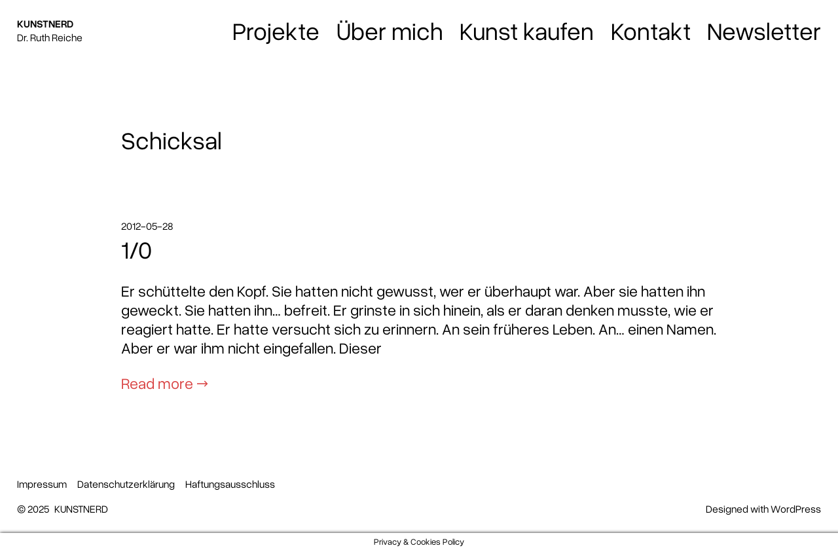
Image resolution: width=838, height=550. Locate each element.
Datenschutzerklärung (126, 483)
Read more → (164, 382)
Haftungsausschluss (230, 483)
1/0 (136, 249)
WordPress (796, 508)
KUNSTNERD (45, 23)
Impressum (42, 483)
